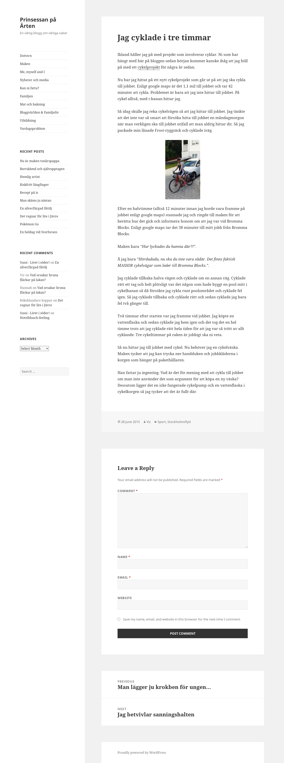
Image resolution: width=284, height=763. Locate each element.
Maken (25, 64)
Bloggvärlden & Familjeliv (39, 112)
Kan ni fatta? (29, 88)
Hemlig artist (30, 177)
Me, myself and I (32, 72)
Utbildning (28, 120)
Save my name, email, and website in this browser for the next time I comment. (182, 619)
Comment (128, 491)
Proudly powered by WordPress (142, 752)
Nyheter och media (34, 80)
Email (124, 577)
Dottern (26, 56)
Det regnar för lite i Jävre (39, 216)
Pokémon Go (29, 224)
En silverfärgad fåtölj (36, 208)
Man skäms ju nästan (35, 200)
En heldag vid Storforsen (38, 232)
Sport (162, 422)
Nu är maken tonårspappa (39, 161)
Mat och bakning (32, 104)
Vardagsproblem (32, 128)
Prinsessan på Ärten (38, 22)
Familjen (26, 96)
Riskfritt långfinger (34, 184)
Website (125, 598)
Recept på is (29, 192)
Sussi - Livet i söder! (35, 262)
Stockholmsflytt (179, 422)
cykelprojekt (149, 67)
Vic (149, 422)
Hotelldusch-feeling (35, 318)
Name (124, 557)
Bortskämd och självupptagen (42, 169)
